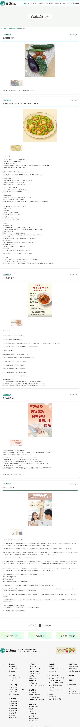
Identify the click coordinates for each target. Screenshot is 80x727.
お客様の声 (52, 697)
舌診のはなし (13, 710)
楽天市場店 (52, 671)
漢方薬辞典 (12, 713)
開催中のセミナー (14, 687)
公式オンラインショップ (56, 669)
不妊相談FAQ (33, 683)
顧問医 (71, 680)
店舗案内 (6, 28)
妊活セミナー (33, 681)
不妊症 (31, 709)
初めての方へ (13, 666)
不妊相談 (45, 3)
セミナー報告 (13, 692)
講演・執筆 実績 (14, 694)
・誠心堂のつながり (73, 694)
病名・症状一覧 (34, 706)
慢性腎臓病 (53, 3)
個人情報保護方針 (74, 671)
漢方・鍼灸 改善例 (55, 699)
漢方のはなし (13, 703)
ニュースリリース (14, 678)
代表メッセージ (54, 690)
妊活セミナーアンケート (16, 689)
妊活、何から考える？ (36, 669)
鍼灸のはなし (13, 706)
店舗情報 (76, 3)
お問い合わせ (73, 669)
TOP (1, 28)
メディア (12, 680)
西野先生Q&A (34, 671)
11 (49, 625)
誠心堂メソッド (34, 673)
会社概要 (51, 687)
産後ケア (32, 713)
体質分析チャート (14, 718)
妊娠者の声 (32, 678)
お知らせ (12, 676)
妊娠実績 (32, 676)
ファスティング (34, 721)
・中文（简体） (72, 691)
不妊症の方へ (33, 666)
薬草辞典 (12, 715)
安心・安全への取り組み (56, 683)
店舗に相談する (74, 666)
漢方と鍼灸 (37, 3)
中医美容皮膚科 (34, 718)
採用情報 (71, 676)
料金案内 (12, 671)
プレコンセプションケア (36, 685)
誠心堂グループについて (56, 678)
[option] (40, 60)
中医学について (14, 701)
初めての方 (28, 3)
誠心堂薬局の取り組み (56, 685)
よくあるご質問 (14, 669)
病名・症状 (62, 3)
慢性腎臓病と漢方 (34, 697)
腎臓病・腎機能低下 (35, 695)
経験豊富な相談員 (54, 680)
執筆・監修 (72, 684)
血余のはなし (13, 708)
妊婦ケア (32, 711)
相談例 (69, 3)
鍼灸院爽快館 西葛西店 (14, 28)
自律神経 (32, 716)
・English (70, 689)
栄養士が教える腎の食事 (36, 699)
